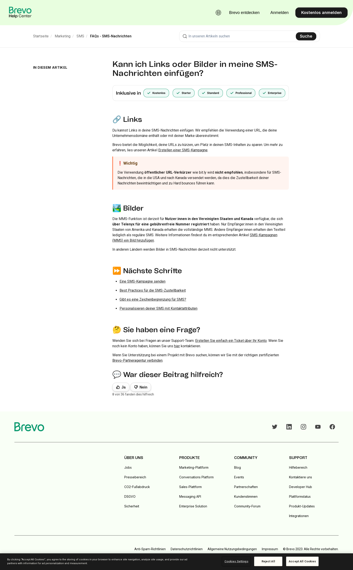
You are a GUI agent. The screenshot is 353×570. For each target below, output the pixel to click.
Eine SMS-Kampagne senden (142, 281)
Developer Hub (300, 487)
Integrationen (299, 516)
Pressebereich (135, 477)
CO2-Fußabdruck (137, 487)
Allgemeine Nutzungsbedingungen (232, 549)
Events (239, 477)
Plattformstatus (300, 496)
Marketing (62, 36)
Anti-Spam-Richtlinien (150, 549)
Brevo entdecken (244, 12)
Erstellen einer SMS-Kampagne (183, 150)
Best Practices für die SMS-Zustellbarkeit (153, 290)
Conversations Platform (196, 477)
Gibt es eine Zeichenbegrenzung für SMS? (153, 299)
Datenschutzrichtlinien (187, 549)
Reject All (268, 561)
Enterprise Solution (193, 506)
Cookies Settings (236, 561)
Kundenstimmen (246, 496)
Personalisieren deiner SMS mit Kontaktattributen (158, 308)
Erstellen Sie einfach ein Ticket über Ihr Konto (231, 340)
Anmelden (279, 12)
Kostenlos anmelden (321, 12)
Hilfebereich (298, 467)
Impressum (270, 549)
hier (177, 346)
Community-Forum (247, 506)
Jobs (128, 467)
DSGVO (130, 496)
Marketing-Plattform (193, 467)
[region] (176, 561)
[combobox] (249, 36)
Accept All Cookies (302, 561)
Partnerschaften (246, 487)
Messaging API (190, 496)
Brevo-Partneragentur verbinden (137, 360)
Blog (237, 467)
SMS (80, 36)
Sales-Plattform (190, 487)
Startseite (41, 36)
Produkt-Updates (302, 506)
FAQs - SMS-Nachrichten (110, 36)
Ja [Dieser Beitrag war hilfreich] (124, 387)
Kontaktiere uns (300, 477)
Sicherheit (131, 506)
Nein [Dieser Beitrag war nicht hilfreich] (143, 387)
